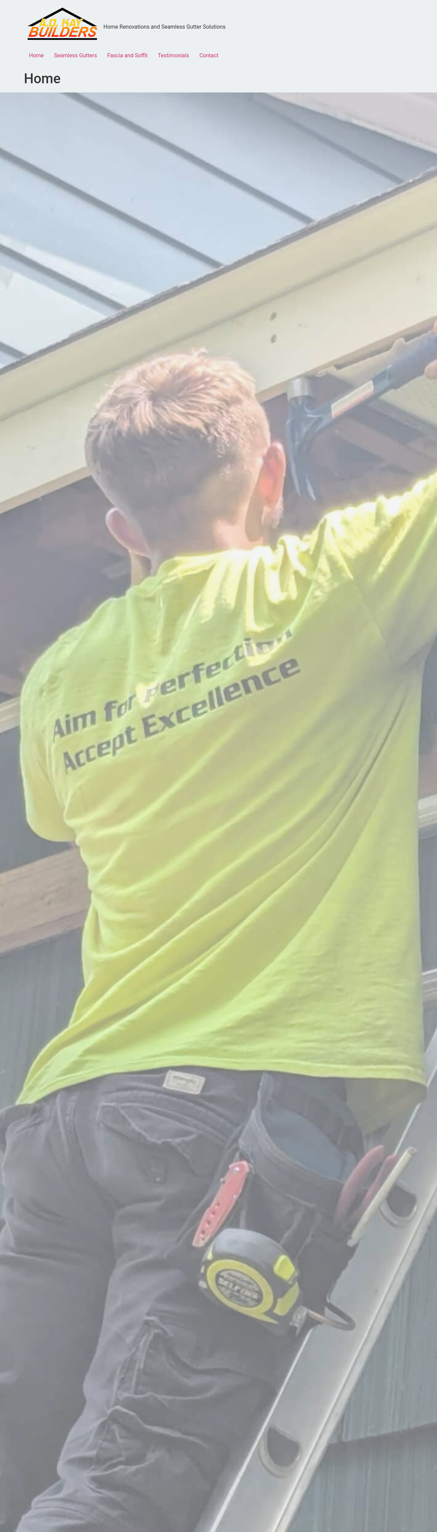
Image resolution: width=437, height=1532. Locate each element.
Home (36, 55)
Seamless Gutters (75, 55)
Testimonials (173, 55)
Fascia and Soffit (127, 55)
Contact (208, 55)
